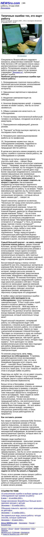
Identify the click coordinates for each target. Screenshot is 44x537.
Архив (17, 529)
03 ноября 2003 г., (18, 505)
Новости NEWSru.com (11, 534)
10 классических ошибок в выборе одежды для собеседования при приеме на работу (21, 495)
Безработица (6, 525)
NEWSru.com (10, 3)
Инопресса (25, 532)
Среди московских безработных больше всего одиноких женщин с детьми (21, 502)
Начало (4, 529)
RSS (33, 529)
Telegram (4, 530)
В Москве (16, 532)
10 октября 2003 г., (16, 498)
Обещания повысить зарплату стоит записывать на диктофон (22, 509)
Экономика (5, 8)
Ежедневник (25, 529)
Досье (10, 529)
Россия (31, 523)
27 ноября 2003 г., (18, 513)
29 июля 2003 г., (18, 520)
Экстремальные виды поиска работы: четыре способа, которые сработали (21, 517)
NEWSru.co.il (6, 532)
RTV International (22, 56)
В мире (4, 498)
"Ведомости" (17, 72)
